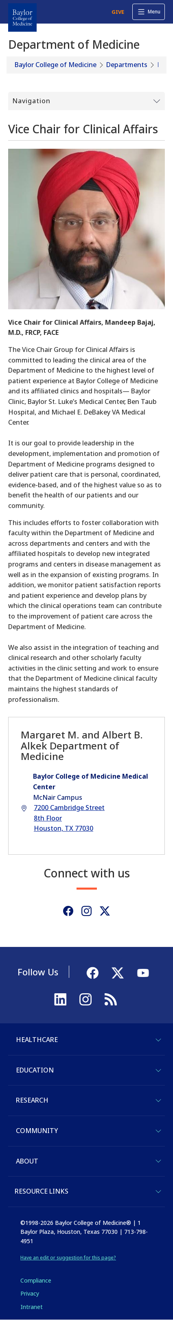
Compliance (35, 1280)
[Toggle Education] (158, 1070)
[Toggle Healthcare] (158, 1039)
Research (32, 1100)
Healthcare (37, 1039)
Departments (126, 64)
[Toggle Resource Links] (158, 1191)
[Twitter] (105, 911)
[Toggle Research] (158, 1100)
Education (35, 1070)
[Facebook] (68, 911)
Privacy (29, 1293)
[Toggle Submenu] (86, 101)
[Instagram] (86, 911)
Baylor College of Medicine (55, 64)
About (27, 1161)
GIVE (118, 11)
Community (37, 1130)
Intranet (31, 1307)
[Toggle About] (158, 1161)
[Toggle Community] (158, 1131)
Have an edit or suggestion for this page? (68, 1257)
